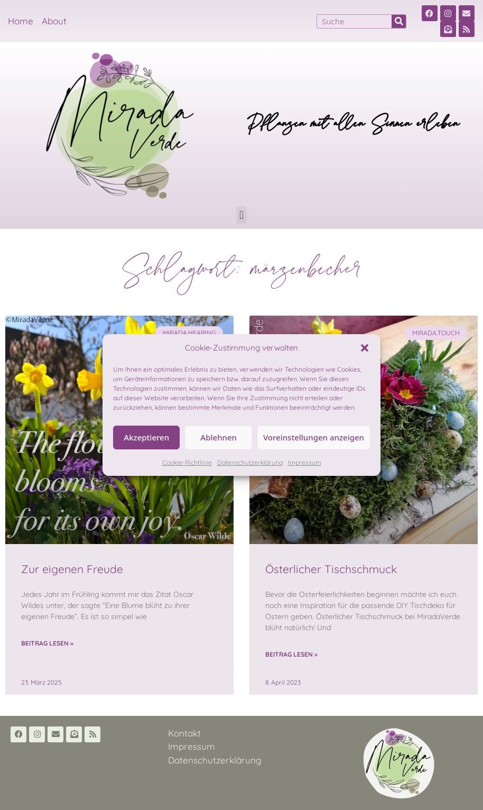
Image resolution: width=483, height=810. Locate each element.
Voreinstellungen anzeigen (313, 437)
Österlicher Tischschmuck (331, 569)
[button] (364, 348)
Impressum (304, 462)
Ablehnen (218, 437)
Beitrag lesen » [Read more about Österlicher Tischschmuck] (291, 654)
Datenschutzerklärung (250, 462)
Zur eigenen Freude (72, 569)
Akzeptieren (146, 437)
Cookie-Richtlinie (187, 462)
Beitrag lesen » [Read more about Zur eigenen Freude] (47, 643)
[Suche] (399, 21)
